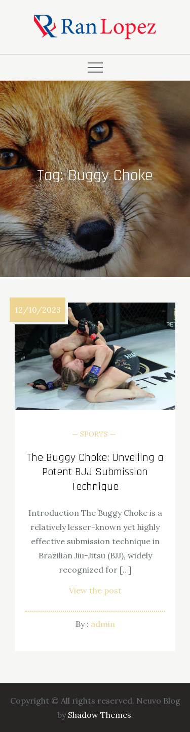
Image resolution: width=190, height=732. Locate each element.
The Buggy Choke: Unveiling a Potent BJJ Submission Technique (95, 472)
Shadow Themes (99, 715)
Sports (94, 434)
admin (103, 624)
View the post (95, 590)
